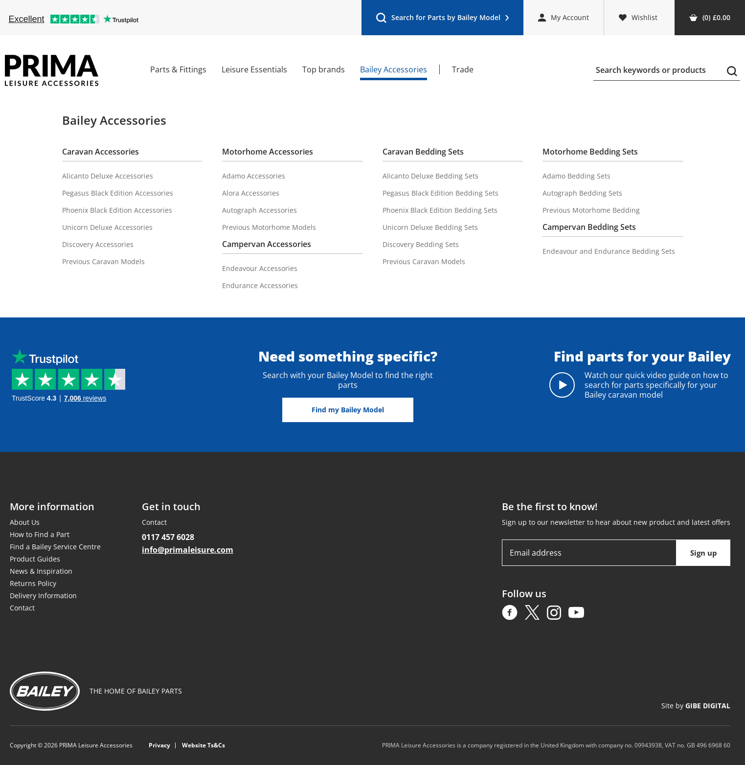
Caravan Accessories (100, 151)
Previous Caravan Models (103, 261)
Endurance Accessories (260, 285)
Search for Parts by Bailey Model (442, 20)
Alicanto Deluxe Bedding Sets (430, 175)
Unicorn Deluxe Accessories (107, 227)
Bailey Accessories (393, 69)
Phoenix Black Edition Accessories (117, 210)
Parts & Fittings (178, 69)
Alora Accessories (250, 193)
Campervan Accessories (266, 244)
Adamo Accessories (253, 175)
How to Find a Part (39, 534)
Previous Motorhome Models (269, 227)
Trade (463, 69)
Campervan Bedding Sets (589, 227)
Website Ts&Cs (203, 745)
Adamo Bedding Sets (576, 175)
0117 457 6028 (168, 537)
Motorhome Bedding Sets (590, 151)
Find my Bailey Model (348, 409)
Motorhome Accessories (267, 151)
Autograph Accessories (259, 210)
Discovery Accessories (98, 244)
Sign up (703, 553)
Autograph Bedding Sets (582, 193)
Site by (695, 705)
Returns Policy (33, 583)
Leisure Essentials (254, 69)
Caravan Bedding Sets (423, 151)
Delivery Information (43, 595)
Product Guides (35, 558)
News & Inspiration (41, 571)
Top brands (323, 69)
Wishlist (638, 17)
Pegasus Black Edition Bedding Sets (440, 193)
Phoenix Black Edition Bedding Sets (440, 210)
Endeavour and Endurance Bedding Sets (608, 251)
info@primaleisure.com (187, 550)
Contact (22, 607)
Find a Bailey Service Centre (55, 546)
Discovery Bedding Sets (421, 244)
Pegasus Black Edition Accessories (117, 193)
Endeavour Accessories (259, 268)
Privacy (159, 745)
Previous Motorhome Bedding (591, 210)
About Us (25, 522)
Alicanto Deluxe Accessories (107, 175)
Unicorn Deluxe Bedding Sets (430, 227)
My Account (563, 17)
